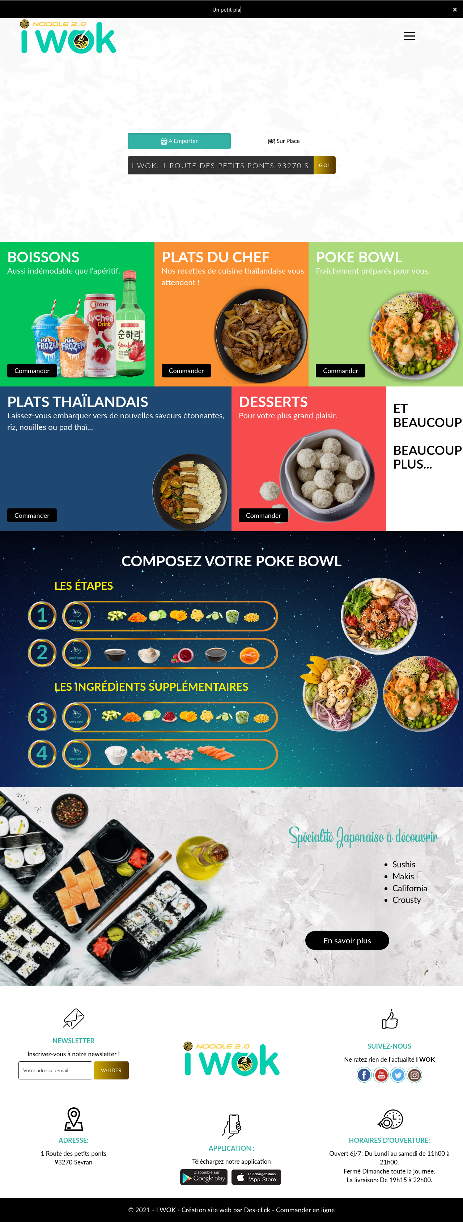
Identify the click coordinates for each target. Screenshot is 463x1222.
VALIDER (111, 1070)
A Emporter (179, 141)
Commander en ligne (305, 1210)
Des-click (257, 1210)
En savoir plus (347, 940)
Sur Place (284, 141)
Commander (32, 371)
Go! (324, 165)
